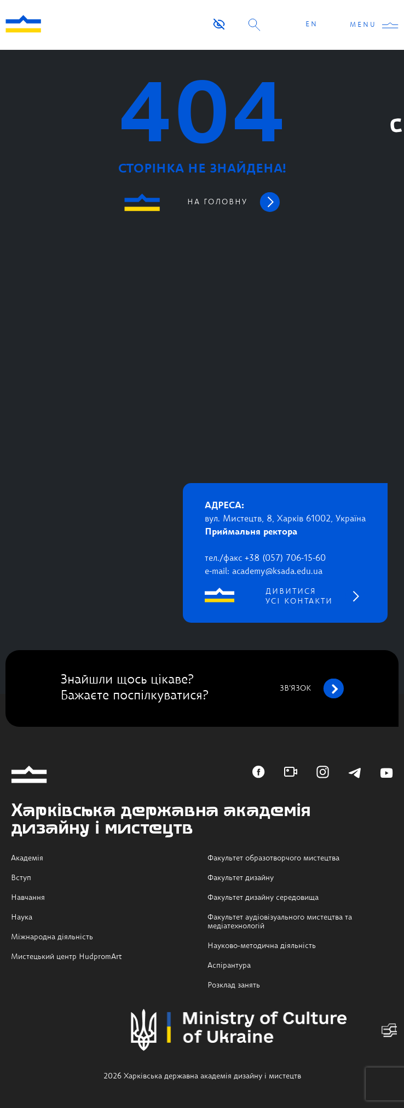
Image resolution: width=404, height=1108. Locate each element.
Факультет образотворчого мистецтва (273, 858)
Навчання (28, 898)
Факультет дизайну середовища (263, 898)
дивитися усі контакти (299, 596)
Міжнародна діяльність (52, 937)
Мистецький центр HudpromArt (66, 957)
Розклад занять (233, 985)
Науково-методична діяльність (261, 946)
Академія (27, 858)
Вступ (21, 878)
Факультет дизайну (240, 878)
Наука (21, 917)
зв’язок (312, 688)
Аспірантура (229, 965)
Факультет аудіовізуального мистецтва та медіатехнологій (279, 922)
